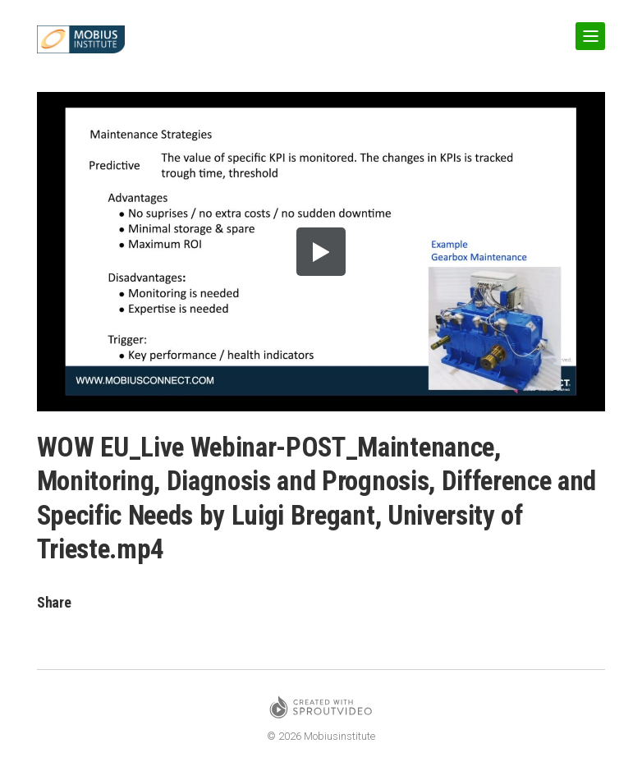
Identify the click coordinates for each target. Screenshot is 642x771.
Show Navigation (587, 29)
